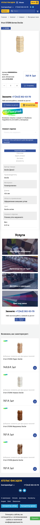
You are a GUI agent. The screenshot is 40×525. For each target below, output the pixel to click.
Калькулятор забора (10, 506)
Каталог (12, 17)
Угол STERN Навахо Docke (13, 393)
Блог (9, 501)
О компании (5, 498)
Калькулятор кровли (28, 506)
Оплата (15, 498)
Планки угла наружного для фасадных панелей (18, 141)
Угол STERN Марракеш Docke (14, 426)
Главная (4, 17)
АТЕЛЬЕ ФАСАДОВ (11, 480)
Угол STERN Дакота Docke (13, 460)
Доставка (22, 498)
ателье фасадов (8, 2)
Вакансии (16, 501)
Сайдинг (22, 17)
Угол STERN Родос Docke (12, 359)
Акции (3, 501)
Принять (35, 518)
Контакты (31, 498)
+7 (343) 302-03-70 (21, 7)
